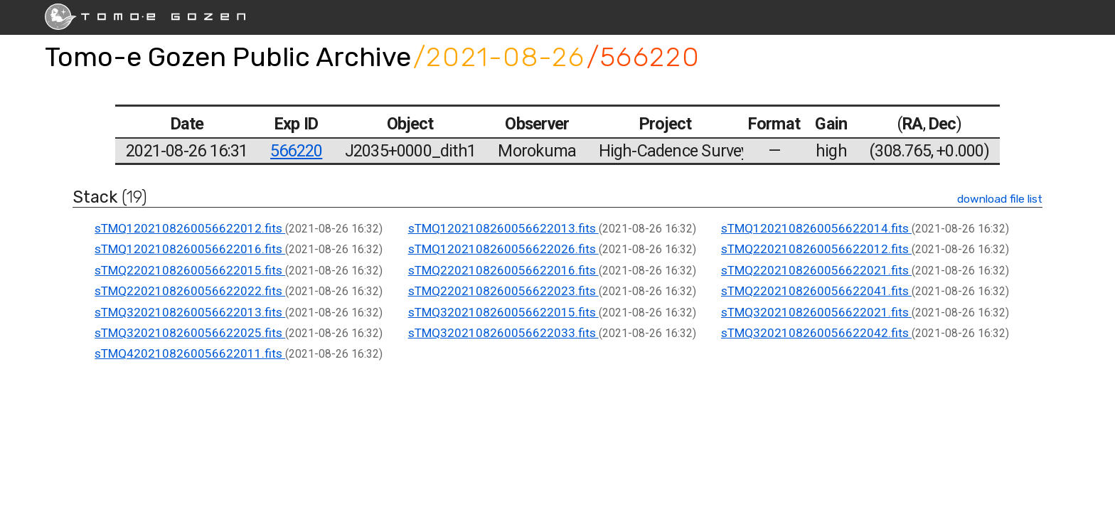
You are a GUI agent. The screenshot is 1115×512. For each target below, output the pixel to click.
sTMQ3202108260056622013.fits (190, 312)
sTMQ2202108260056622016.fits (503, 270)
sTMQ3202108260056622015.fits (503, 312)
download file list (999, 199)
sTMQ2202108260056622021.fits (816, 270)
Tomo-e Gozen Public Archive (228, 57)
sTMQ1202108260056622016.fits (190, 249)
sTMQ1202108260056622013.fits (503, 228)
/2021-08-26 (499, 57)
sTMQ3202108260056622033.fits (503, 333)
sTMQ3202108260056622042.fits (816, 333)
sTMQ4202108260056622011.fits (190, 353)
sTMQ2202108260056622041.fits (816, 291)
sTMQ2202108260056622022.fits (190, 291)
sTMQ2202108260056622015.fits (190, 270)
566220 (296, 151)
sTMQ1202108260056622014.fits (816, 228)
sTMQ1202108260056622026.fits (503, 249)
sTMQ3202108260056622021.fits (816, 312)
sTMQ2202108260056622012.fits (816, 249)
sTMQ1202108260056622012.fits (190, 228)
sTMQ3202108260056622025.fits (190, 333)
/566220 (643, 57)
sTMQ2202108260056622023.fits (503, 291)
